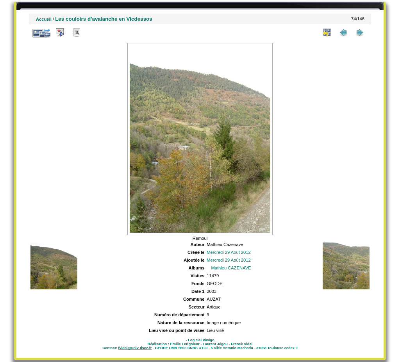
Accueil (44, 19)
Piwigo (208, 340)
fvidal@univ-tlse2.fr (135, 348)
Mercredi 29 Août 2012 (229, 252)
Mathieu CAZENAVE (231, 268)
